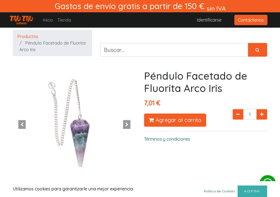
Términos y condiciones (167, 139)
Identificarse (209, 20)
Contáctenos (251, 20)
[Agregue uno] (261, 114)
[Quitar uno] (238, 114)
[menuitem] (48, 20)
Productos (27, 36)
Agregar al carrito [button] (175, 120)
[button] (22, 124)
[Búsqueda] (257, 50)
